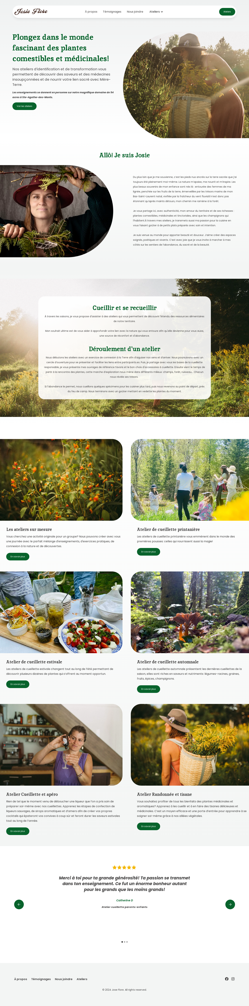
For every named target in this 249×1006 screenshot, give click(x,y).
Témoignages (112, 12)
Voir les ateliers (24, 106)
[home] (37, 12)
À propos (91, 12)
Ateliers (227, 11)
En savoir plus (18, 556)
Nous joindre (135, 12)
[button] (156, 12)
